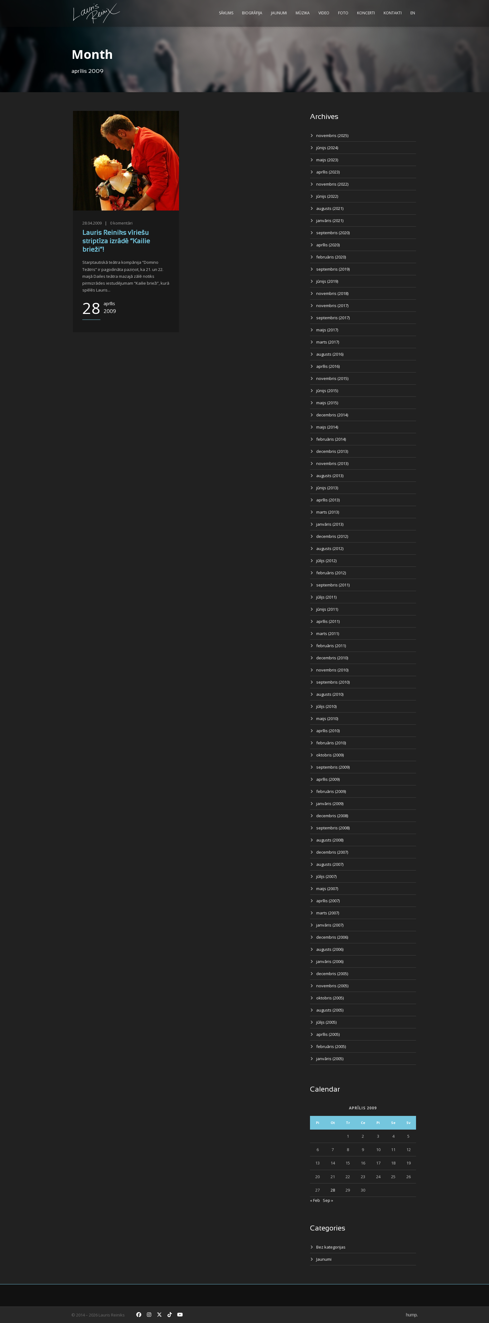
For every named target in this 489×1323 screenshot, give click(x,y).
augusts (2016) (329, 354)
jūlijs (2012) (326, 560)
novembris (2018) (332, 293)
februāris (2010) (331, 743)
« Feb (315, 1200)
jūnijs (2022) (327, 196)
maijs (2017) (327, 330)
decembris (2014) (332, 415)
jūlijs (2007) (326, 876)
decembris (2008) (332, 815)
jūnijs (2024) (327, 147)
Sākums (226, 13)
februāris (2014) (331, 439)
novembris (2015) (332, 378)
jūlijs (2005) (326, 1022)
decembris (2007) (332, 852)
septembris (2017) (333, 317)
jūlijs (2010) (326, 706)
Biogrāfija (252, 13)
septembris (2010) (333, 682)
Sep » (328, 1200)
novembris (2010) (332, 670)
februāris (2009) (331, 791)
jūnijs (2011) (327, 609)
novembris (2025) (332, 135)
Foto (343, 13)
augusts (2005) (329, 1010)
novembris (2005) (332, 986)
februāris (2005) (331, 1046)
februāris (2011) (331, 645)
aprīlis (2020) (328, 245)
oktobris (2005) (330, 998)
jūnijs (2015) (327, 390)
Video (323, 13)
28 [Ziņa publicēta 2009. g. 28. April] (333, 1190)
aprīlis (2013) (328, 500)
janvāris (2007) (329, 925)
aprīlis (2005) (328, 1034)
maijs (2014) (327, 427)
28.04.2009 (92, 223)
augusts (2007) (329, 864)
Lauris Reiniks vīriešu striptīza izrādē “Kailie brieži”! (116, 241)
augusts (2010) (329, 694)
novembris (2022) (332, 184)
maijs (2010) (327, 718)
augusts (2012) (329, 548)
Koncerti (366, 13)
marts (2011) (327, 633)
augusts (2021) (329, 208)
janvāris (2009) (329, 803)
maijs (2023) (327, 160)
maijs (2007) (327, 888)
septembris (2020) (333, 232)
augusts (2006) (329, 949)
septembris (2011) (333, 585)
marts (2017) (327, 342)
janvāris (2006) (329, 961)
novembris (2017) (332, 305)
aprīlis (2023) (328, 172)
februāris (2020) (331, 257)
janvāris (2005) (329, 1058)
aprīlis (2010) (328, 730)
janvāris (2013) (329, 524)
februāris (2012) (331, 573)
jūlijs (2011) (326, 597)
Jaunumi (279, 13)
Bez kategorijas (331, 1247)
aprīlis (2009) (328, 779)
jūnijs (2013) (327, 488)
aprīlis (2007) (328, 900)
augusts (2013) (329, 475)
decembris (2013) (332, 451)
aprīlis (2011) (328, 621)
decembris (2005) (332, 973)
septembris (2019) (333, 269)
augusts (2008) (329, 840)
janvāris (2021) (329, 220)
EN (412, 13)
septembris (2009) (333, 767)
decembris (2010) (332, 658)
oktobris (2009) (330, 755)
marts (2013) (327, 512)
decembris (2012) (332, 536)
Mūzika (303, 13)
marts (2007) (327, 913)
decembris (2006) (332, 937)
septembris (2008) (333, 828)
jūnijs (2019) (327, 281)
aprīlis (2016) (328, 366)
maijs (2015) (327, 402)
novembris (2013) (332, 463)
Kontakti (393, 13)
